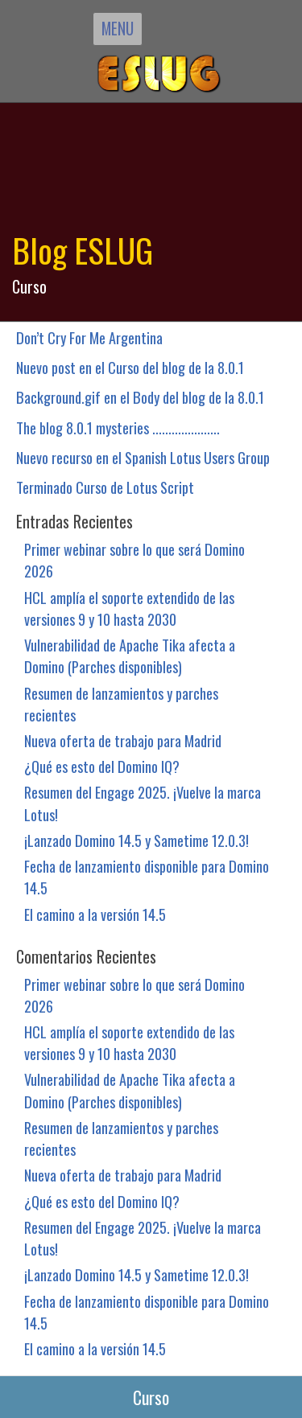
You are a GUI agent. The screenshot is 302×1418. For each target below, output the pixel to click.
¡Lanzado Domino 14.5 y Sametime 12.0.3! (136, 840)
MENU (117, 28)
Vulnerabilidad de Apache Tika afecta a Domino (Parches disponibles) (129, 655)
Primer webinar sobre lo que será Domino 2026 (134, 560)
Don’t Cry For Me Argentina (89, 337)
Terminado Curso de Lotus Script (105, 487)
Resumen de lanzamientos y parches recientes (121, 703)
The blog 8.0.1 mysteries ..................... (118, 427)
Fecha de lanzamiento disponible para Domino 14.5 (146, 876)
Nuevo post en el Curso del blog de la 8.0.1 (130, 367)
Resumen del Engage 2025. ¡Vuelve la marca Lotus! (142, 802)
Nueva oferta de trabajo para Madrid (122, 740)
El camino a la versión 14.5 (95, 914)
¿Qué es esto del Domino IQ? (102, 766)
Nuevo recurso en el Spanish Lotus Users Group (143, 457)
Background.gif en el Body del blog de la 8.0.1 (140, 397)
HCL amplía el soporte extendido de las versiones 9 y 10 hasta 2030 (129, 608)
